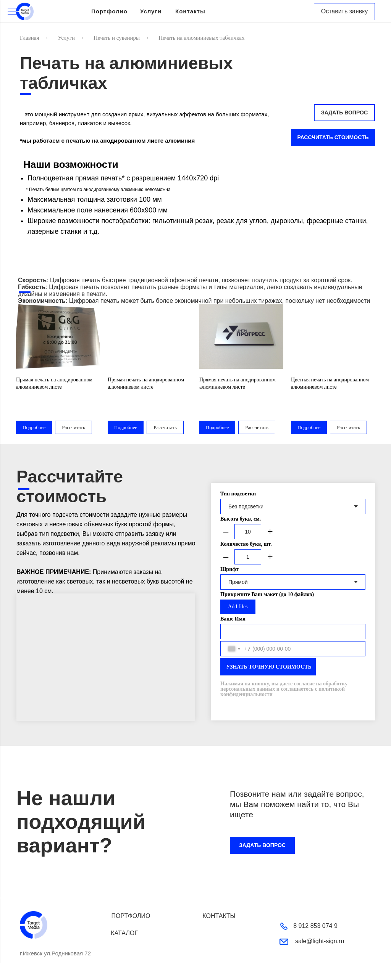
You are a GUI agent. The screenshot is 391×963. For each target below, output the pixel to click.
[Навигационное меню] (13, 12)
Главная (29, 38)
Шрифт (229, 547)
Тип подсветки (238, 471)
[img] (25, 11)
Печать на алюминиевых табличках (201, 38)
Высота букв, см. (240, 496)
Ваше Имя (233, 596)
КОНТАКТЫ (218, 893)
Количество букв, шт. (246, 521)
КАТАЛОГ (124, 910)
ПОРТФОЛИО (130, 893)
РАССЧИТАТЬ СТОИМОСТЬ (332, 137)
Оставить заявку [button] (344, 11)
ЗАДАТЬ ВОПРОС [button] (344, 112)
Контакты (190, 11)
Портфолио (109, 11)
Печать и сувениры (117, 38)
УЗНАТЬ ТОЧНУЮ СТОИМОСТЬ (269, 644)
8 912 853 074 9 (315, 903)
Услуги (151, 11)
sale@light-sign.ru (319, 918)
